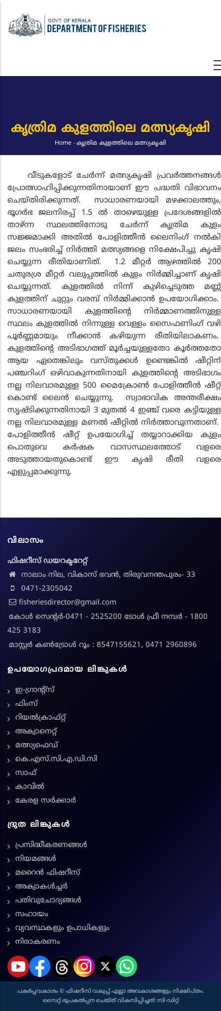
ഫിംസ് (26, 704)
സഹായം (31, 914)
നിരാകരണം (37, 942)
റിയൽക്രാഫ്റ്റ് (40, 718)
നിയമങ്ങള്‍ (35, 859)
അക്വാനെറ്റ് (36, 731)
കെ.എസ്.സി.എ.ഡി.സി (56, 759)
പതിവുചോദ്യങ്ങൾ (48, 900)
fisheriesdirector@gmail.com (61, 602)
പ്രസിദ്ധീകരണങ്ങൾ (51, 845)
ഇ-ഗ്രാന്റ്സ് (34, 690)
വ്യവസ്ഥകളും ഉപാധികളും (62, 928)
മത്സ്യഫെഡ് (36, 745)
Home (63, 143)
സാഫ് (26, 773)
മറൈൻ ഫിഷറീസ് (47, 873)
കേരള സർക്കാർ (45, 801)
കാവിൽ (29, 787)
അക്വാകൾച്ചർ (41, 886)
